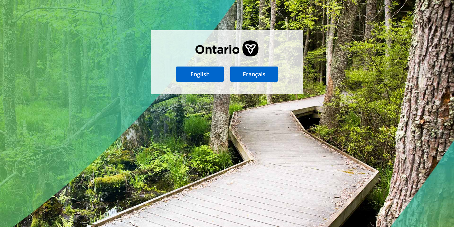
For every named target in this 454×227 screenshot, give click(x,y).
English (200, 74)
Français (254, 74)
